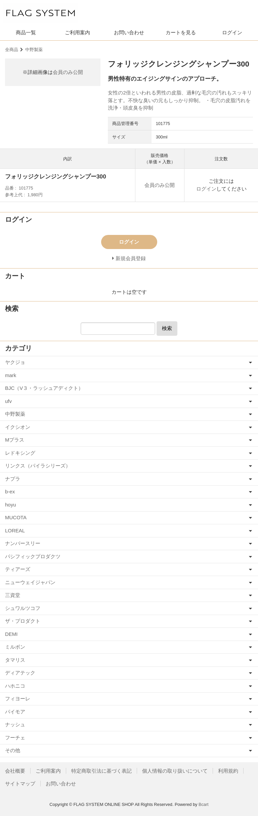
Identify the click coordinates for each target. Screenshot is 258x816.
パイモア (15, 712)
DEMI (11, 634)
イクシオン (17, 427)
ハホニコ (15, 686)
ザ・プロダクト (22, 621)
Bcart (204, 804)
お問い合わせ (129, 32)
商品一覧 (26, 32)
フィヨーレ (17, 698)
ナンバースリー (22, 543)
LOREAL (15, 530)
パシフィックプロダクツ (32, 556)
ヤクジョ (15, 362)
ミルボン (15, 647)
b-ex (10, 491)
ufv (8, 401)
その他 (12, 750)
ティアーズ (17, 569)
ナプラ (12, 479)
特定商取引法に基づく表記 (101, 771)
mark (10, 375)
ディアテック (20, 673)
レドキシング (20, 453)
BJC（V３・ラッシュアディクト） (44, 388)
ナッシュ (15, 724)
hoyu (10, 504)
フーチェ (15, 737)
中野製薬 (34, 49)
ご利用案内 (77, 32)
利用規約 (228, 771)
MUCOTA (16, 517)
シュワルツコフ (22, 608)
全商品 (11, 49)
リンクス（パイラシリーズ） (38, 465)
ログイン (232, 32)
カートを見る (181, 32)
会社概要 (15, 771)
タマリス (15, 660)
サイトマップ (20, 783)
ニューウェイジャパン (30, 582)
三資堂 (12, 595)
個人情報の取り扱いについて (175, 771)
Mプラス (15, 440)
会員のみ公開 (68, 72)
